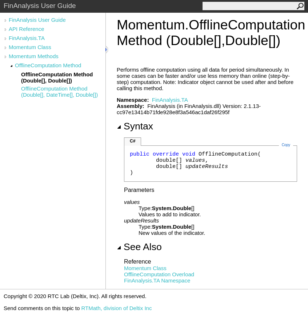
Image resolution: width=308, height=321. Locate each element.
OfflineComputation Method (48, 65)
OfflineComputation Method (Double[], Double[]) (57, 77)
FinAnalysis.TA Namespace (157, 280)
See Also (139, 246)
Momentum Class (30, 47)
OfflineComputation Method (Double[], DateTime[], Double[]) (59, 91)
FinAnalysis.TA (27, 38)
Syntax (135, 126)
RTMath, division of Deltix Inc (116, 308)
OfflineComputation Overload (159, 274)
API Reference (26, 29)
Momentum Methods (34, 56)
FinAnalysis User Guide (37, 20)
